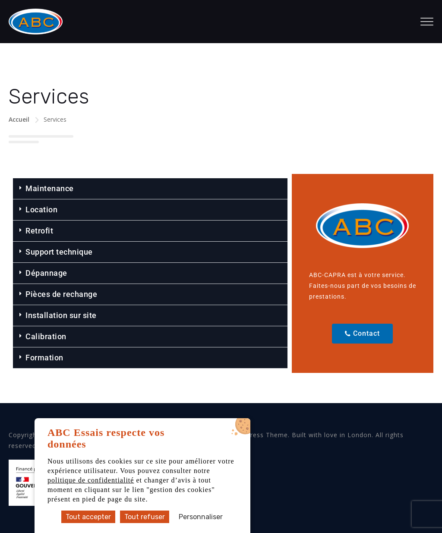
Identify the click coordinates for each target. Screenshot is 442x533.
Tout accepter (88, 517)
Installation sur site (61, 315)
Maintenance (49, 188)
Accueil (19, 119)
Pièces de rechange (61, 294)
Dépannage (46, 273)
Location (41, 209)
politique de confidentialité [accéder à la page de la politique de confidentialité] (90, 480)
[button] (150, 188)
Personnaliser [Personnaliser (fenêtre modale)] (201, 517)
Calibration (45, 336)
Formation (44, 357)
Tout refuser (144, 517)
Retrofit (39, 230)
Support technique (59, 251)
